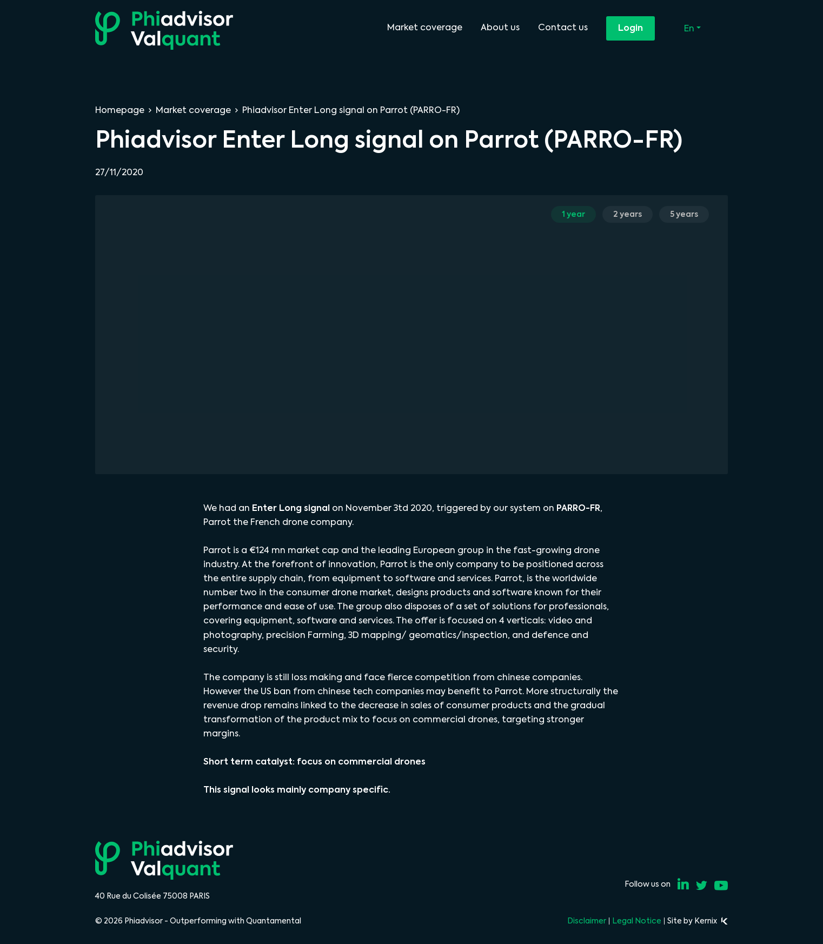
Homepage (119, 110)
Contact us (563, 27)
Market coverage (424, 27)
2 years (627, 214)
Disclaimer (586, 921)
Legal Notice (636, 921)
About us (500, 27)
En (690, 28)
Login (630, 28)
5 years (684, 214)
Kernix (711, 921)
